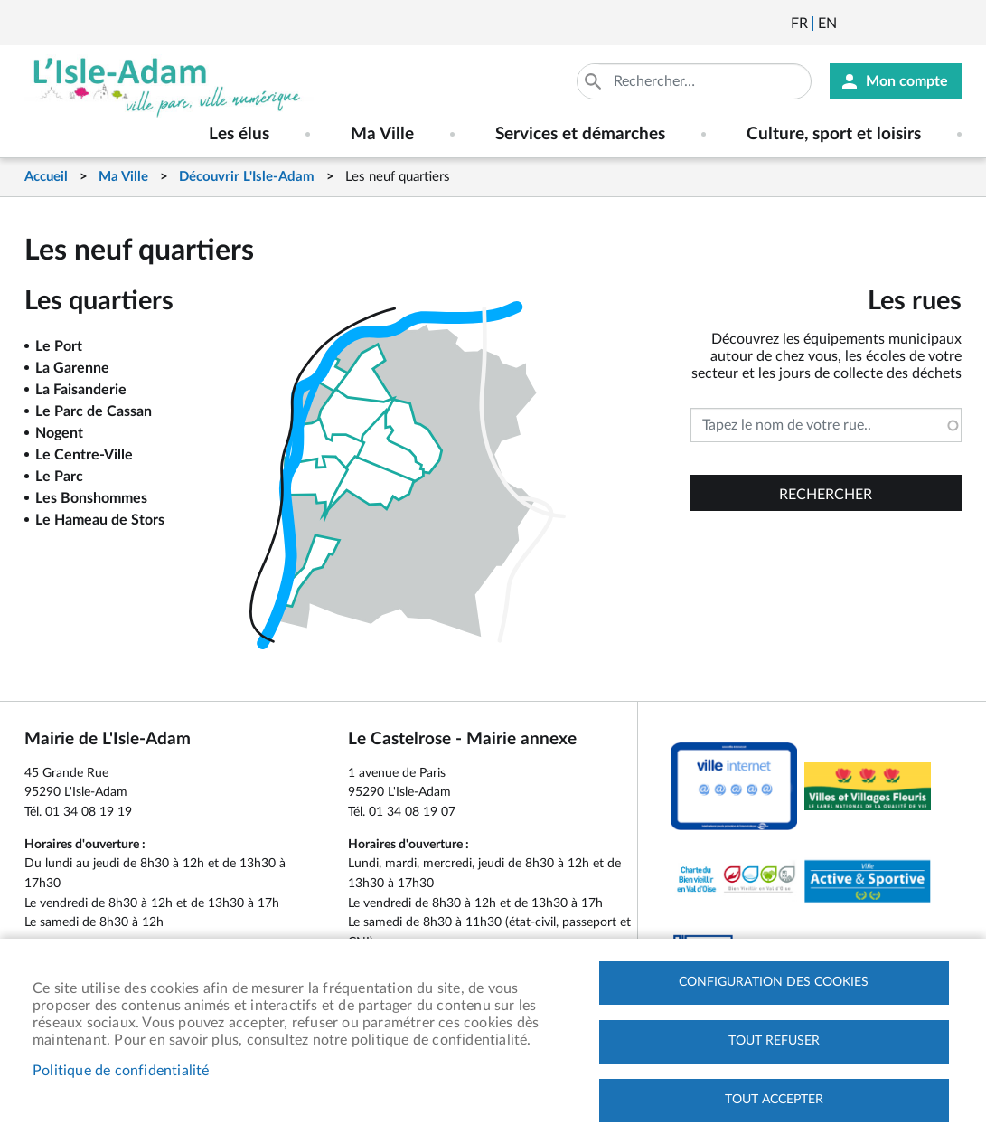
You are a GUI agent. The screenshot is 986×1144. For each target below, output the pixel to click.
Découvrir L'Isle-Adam (247, 177)
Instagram (950, 23)
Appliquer (595, 81)
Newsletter (852, 23)
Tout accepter (774, 1099)
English (827, 23)
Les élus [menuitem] (239, 134)
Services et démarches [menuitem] (580, 134)
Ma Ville (123, 177)
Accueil (46, 177)
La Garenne (72, 368)
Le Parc (59, 476)
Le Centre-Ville (84, 455)
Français (799, 23)
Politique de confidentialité (121, 1071)
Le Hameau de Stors (99, 520)
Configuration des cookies (774, 982)
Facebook (901, 23)
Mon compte (907, 81)
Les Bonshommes (91, 498)
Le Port (58, 346)
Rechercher (825, 494)
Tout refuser (774, 1041)
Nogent (59, 433)
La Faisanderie (81, 390)
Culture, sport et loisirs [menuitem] (834, 134)
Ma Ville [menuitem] (382, 134)
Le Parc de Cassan (93, 411)
